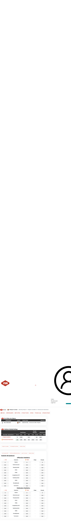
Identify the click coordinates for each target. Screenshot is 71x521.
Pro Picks (17, 412)
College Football (13, 409)
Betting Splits (9, 412)
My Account (54, 401)
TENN (27, 459)
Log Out (53, 402)
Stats (31, 412)
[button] (35, 385)
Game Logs (38, 412)
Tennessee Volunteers (8, 439)
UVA (6, 459)
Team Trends (25, 412)
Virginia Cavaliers (7, 437)
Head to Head (46, 412)
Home (4, 409)
